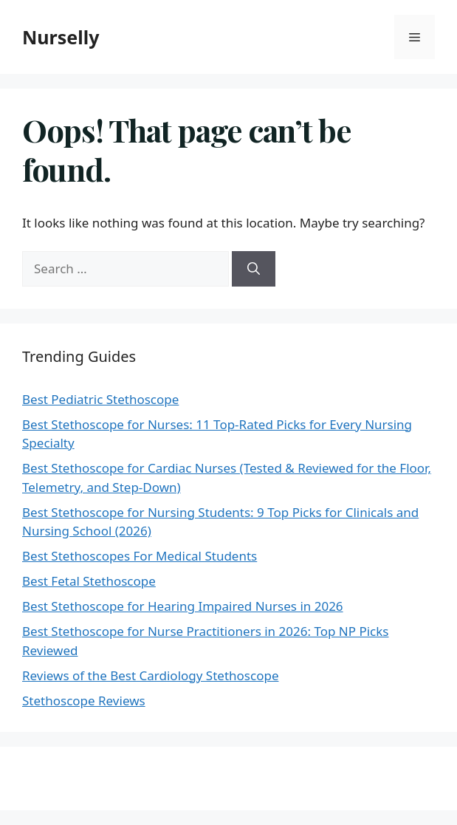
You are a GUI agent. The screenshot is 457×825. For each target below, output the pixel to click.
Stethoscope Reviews (83, 700)
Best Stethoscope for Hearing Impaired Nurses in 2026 (182, 606)
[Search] (253, 269)
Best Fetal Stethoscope (89, 580)
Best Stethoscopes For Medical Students (139, 555)
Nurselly (60, 36)
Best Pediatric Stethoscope (100, 399)
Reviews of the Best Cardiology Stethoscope (150, 675)
